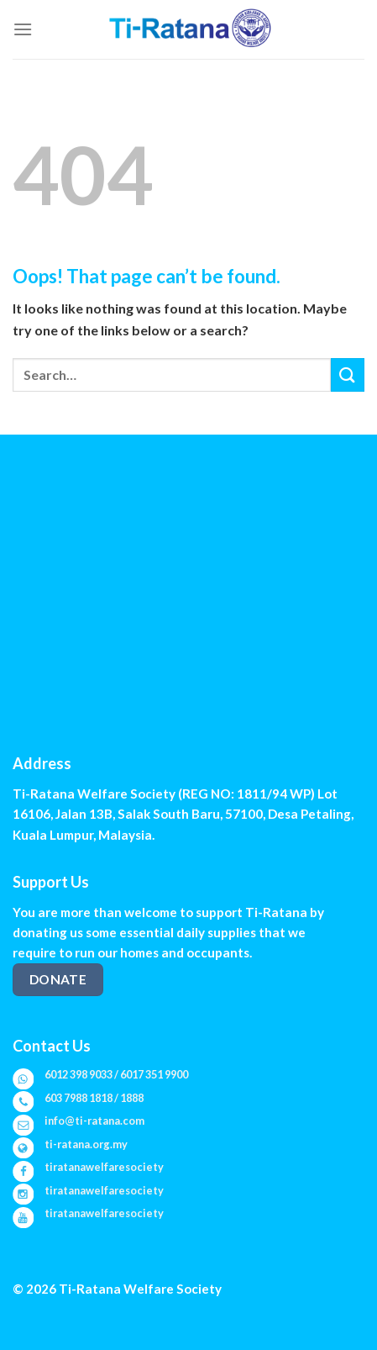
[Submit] (347, 374)
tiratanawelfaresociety (104, 1166)
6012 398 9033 (79, 1074)
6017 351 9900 (154, 1074)
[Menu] (23, 29)
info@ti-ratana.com (94, 1120)
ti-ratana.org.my (86, 1144)
